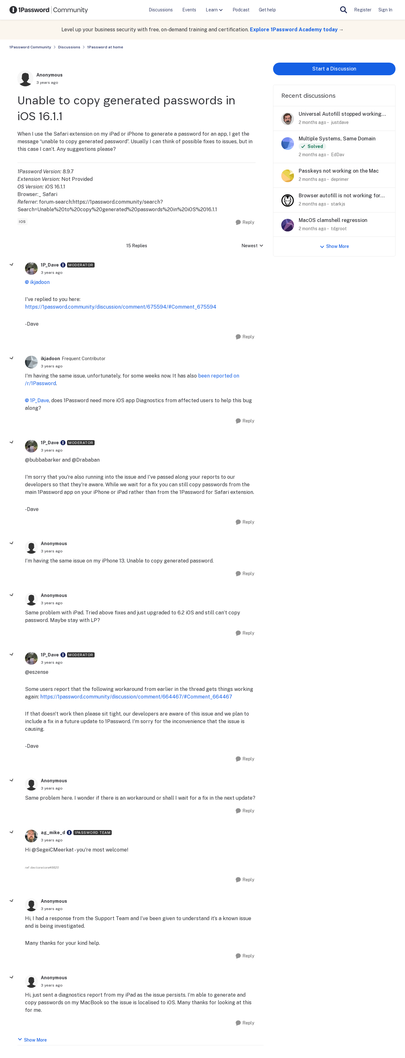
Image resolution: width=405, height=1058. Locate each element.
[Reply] (245, 222)
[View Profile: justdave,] (287, 119)
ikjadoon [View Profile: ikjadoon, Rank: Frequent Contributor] (50, 358)
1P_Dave (39, 400)
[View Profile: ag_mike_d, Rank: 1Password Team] (31, 836)
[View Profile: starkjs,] (287, 200)
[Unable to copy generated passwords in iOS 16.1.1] (52, 272)
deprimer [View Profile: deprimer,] (340, 179)
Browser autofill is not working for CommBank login (339, 196)
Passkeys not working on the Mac (339, 171)
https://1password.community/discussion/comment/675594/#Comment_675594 (120, 307)
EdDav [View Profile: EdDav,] (337, 154)
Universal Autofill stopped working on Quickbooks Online (340, 114)
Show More (32, 1040)
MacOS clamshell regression (333, 220)
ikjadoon (40, 282)
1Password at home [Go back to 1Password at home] (105, 47)
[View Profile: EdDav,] (287, 143)
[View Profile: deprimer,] (287, 175)
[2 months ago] (312, 122)
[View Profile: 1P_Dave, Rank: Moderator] (31, 268)
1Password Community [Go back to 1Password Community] (30, 47)
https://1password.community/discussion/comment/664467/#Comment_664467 (136, 697)
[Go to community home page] (48, 10)
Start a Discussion (334, 69)
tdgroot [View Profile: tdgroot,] (339, 228)
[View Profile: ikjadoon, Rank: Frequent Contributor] (31, 362)
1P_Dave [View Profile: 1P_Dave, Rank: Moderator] (50, 265)
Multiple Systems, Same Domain (337, 139)
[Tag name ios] (22, 221)
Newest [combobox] (252, 246)
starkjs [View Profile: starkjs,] (338, 203)
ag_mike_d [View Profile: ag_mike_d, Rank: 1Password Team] (53, 832)
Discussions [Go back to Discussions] (69, 47)
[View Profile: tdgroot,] (287, 225)
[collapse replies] (12, 264)
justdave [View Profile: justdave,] (340, 122)
